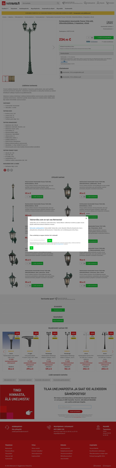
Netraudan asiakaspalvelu (37, 228)
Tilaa (49, 240)
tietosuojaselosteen (59, 244)
